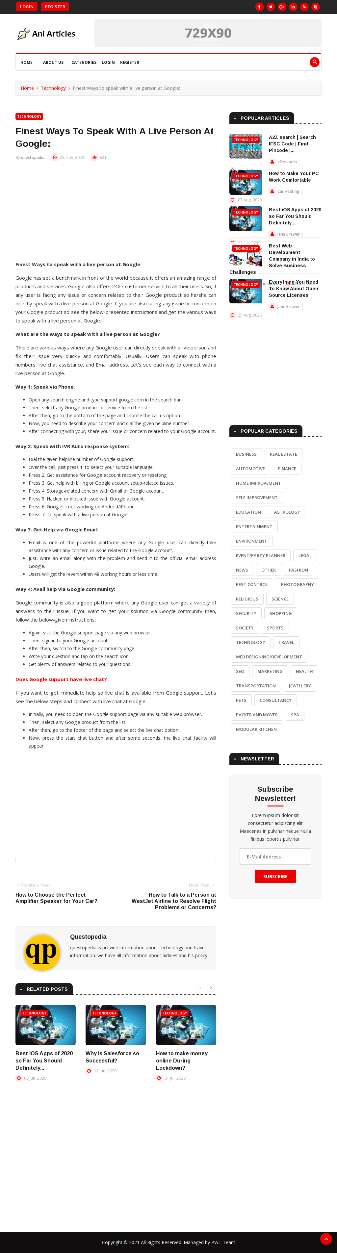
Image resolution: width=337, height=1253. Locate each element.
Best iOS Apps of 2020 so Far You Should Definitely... (44, 1061)
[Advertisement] (115, 214)
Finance (287, 469)
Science (280, 599)
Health (304, 671)
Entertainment (254, 526)
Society (245, 628)
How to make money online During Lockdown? (182, 1061)
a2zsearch (287, 162)
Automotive (250, 469)
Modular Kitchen (256, 729)
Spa (295, 715)
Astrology (287, 512)
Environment (251, 541)
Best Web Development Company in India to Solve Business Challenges (272, 259)
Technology (53, 88)
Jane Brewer (288, 234)
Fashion (298, 570)
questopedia (32, 157)
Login (27, 7)
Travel (286, 642)
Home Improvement (258, 483)
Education (248, 512)
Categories (83, 62)
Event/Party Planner (260, 555)
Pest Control (252, 584)
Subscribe (275, 876)
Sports (275, 628)
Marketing (270, 671)
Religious (247, 599)
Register (55, 7)
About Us (53, 62)
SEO (240, 671)
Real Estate (283, 454)
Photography (297, 584)
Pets (241, 700)
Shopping (281, 613)
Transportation (256, 686)
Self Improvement (257, 497)
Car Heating (288, 191)
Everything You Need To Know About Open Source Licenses (293, 288)
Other (268, 570)
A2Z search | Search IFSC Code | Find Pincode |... (292, 144)
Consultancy (276, 700)
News (242, 570)
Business (246, 454)
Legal (305, 555)
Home (26, 62)
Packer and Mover (257, 715)
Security (246, 613)
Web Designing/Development (269, 657)
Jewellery (300, 686)
